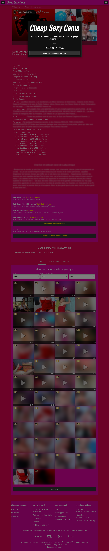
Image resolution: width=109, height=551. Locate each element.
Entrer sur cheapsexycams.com (54, 53)
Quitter (54, 43)
